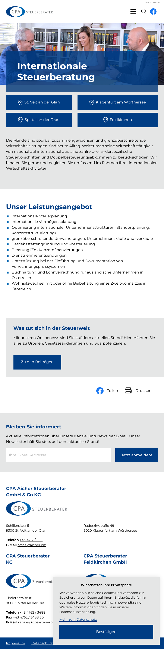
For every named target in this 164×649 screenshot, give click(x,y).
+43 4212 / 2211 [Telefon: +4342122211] (31, 540)
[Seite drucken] (141, 391)
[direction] (39, 102)
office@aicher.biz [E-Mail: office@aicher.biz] (32, 545)
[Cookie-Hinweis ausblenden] (106, 632)
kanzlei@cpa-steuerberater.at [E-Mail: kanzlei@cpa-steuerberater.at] (42, 622)
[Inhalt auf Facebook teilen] (110, 391)
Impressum (15, 643)
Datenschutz (42, 643)
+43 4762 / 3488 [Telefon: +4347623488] (32, 612)
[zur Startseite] (29, 11)
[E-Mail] (58, 455)
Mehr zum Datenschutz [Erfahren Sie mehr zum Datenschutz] (78, 619)
